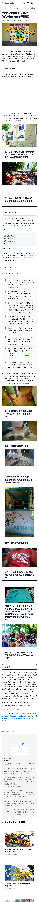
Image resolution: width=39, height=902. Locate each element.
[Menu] (36, 2)
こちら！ (24, 61)
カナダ (13, 20)
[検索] (19, 2)
